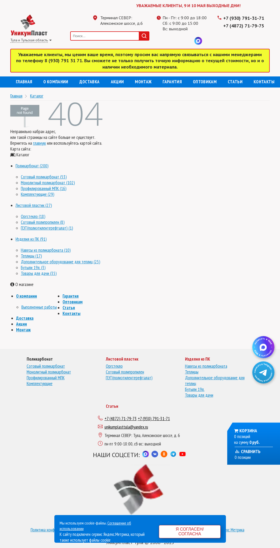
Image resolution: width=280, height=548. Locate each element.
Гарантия (172, 82)
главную (39, 143)
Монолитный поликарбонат (49, 372)
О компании (55, 82)
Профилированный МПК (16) (44, 188)
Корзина (248, 431)
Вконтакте (188, 41)
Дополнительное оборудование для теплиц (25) (60, 262)
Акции (117, 82)
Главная (24, 82)
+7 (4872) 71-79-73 (121, 418)
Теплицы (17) (31, 256)
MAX (198, 41)
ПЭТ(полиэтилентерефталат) (129, 378)
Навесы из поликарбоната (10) (46, 250)
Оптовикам (205, 82)
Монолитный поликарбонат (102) (48, 183)
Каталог (36, 96)
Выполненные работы (39, 307)
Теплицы (191, 372)
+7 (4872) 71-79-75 (243, 26)
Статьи (235, 82)
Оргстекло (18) (33, 216)
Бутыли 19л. (195, 389)
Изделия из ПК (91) (31, 239)
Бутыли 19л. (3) (33, 267)
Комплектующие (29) (37, 194)
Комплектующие (40, 383)
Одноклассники (177, 41)
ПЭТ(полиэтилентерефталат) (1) (47, 228)
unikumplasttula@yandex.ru (126, 427)
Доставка (89, 82)
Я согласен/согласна (190, 531)
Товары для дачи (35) (39, 273)
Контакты (264, 82)
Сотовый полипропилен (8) (43, 222)
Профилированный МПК (46, 378)
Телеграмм (166, 41)
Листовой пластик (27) (34, 205)
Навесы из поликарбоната (206, 366)
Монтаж (143, 82)
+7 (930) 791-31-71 (243, 18)
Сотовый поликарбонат (46, 366)
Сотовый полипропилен (125, 372)
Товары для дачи (199, 395)
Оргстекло (114, 366)
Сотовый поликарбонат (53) (44, 177)
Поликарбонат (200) (32, 166)
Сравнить (247, 451)
